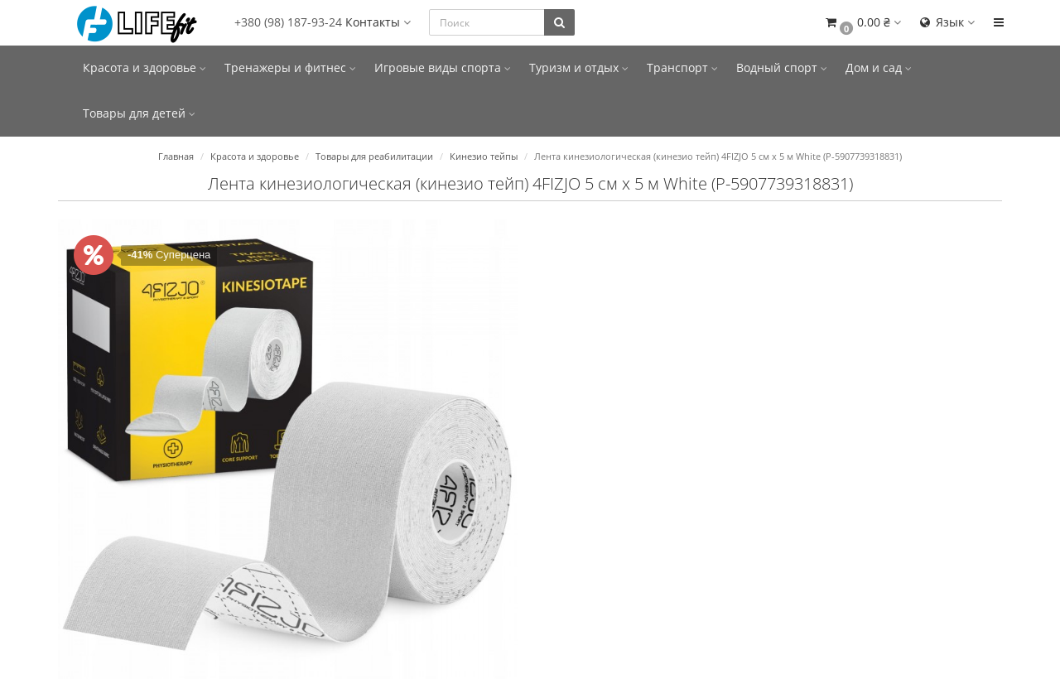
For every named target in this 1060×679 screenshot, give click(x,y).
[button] (862, 23)
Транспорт (682, 67)
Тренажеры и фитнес (290, 67)
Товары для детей (139, 113)
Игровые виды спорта (442, 67)
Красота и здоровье (144, 67)
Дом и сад (879, 67)
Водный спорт (781, 67)
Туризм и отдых (579, 67)
